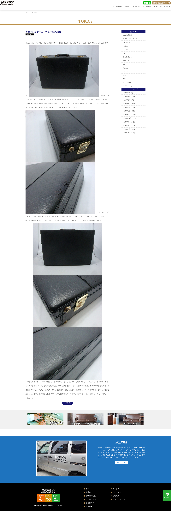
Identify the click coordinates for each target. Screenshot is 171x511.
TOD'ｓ (125, 71)
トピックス (117, 492)
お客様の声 (158, 6)
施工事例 (119, 6)
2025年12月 (127, 111)
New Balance (127, 57)
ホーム (111, 6)
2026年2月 (126, 104)
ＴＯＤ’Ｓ (126, 75)
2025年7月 (126, 129)
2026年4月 (126, 96)
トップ (28, 12)
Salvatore (126, 68)
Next (83, 458)
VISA (124, 79)
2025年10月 (127, 118)
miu (124, 53)
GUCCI (125, 50)
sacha (125, 64)
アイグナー (127, 82)
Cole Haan (126, 42)
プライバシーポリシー (121, 499)
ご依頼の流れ (135, 6)
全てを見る (67, 403)
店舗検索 (167, 6)
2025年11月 (127, 115)
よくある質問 (147, 6)
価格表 (127, 6)
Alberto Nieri (127, 35)
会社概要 (116, 496)
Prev (40, 458)
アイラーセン (127, 86)
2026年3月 (126, 100)
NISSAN (126, 61)
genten (125, 46)
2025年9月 (126, 122)
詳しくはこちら (121, 462)
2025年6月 (126, 133)
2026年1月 (126, 107)
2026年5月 (126, 93)
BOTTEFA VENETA (130, 39)
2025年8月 (126, 125)
